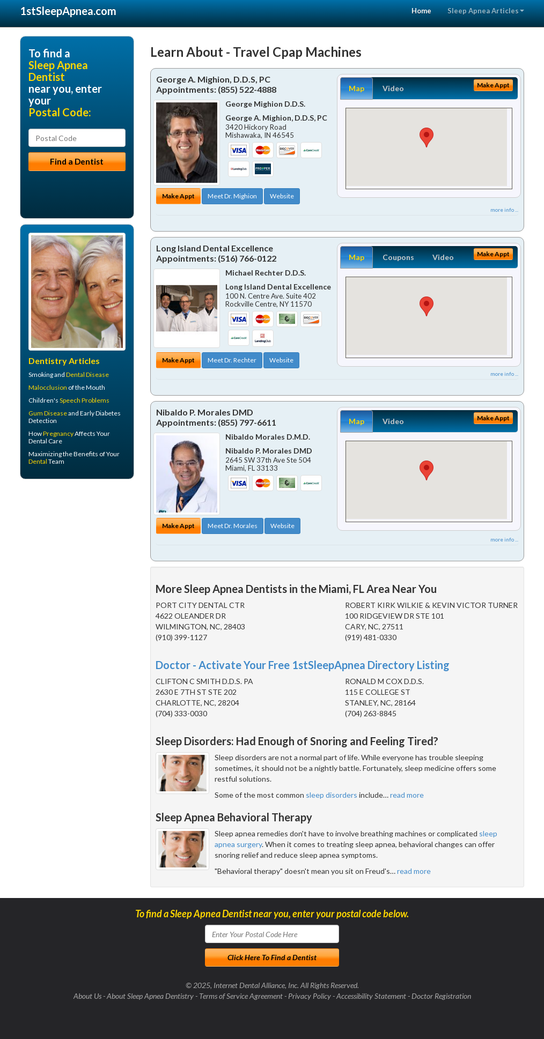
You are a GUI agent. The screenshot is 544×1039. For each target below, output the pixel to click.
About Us (87, 995)
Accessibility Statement (371, 995)
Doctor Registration (441, 995)
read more (407, 794)
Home (421, 10)
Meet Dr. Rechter (232, 360)
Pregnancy (58, 433)
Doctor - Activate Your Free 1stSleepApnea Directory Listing (303, 664)
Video (393, 88)
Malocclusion (47, 387)
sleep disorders (331, 794)
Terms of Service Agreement (241, 995)
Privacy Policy (309, 995)
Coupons (398, 257)
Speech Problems (84, 400)
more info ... (504, 209)
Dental (37, 461)
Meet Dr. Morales (233, 526)
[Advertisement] (75, 570)
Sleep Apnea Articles (485, 10)
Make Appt (178, 196)
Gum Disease (47, 413)
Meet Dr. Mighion (232, 196)
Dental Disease (87, 374)
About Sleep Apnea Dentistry (150, 995)
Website (282, 196)
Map (356, 88)
